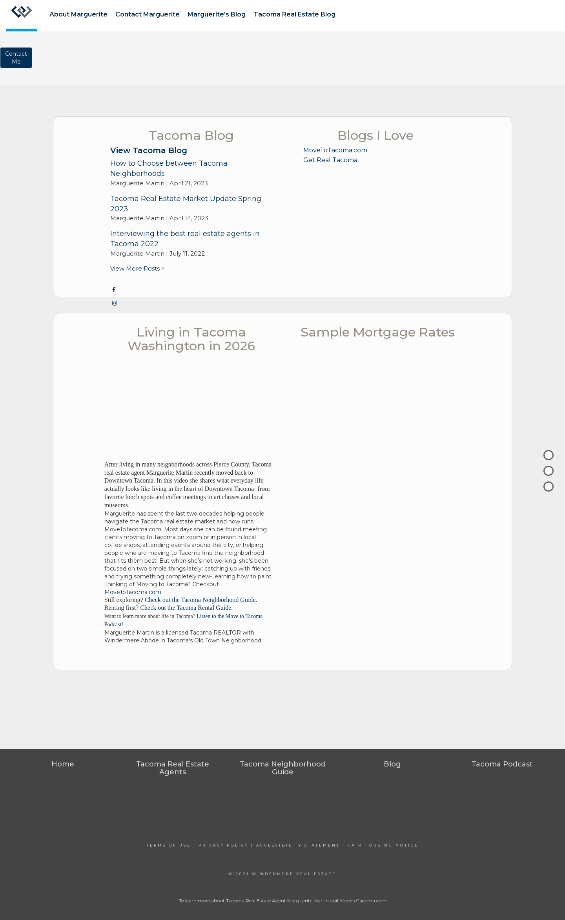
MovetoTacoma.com (363, 901)
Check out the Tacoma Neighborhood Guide (200, 599)
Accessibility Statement (298, 845)
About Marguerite (78, 14)
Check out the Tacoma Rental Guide (185, 607)
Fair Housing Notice (383, 845)
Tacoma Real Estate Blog (294, 14)
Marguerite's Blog (217, 14)
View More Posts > (137, 268)
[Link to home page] (21, 15)
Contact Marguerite (147, 14)
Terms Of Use (168, 845)
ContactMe (16, 57)
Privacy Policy (224, 845)
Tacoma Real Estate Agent (256, 901)
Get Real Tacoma (330, 160)
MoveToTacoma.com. (133, 592)
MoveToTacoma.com (335, 150)
